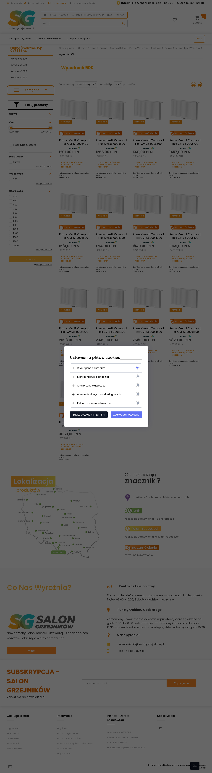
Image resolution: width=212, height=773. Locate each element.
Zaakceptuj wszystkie (126, 414)
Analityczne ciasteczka (91, 385)
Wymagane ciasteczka (91, 368)
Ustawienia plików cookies (95, 357)
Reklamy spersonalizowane (94, 403)
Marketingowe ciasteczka (93, 377)
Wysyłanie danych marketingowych (99, 394)
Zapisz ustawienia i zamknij (89, 414)
